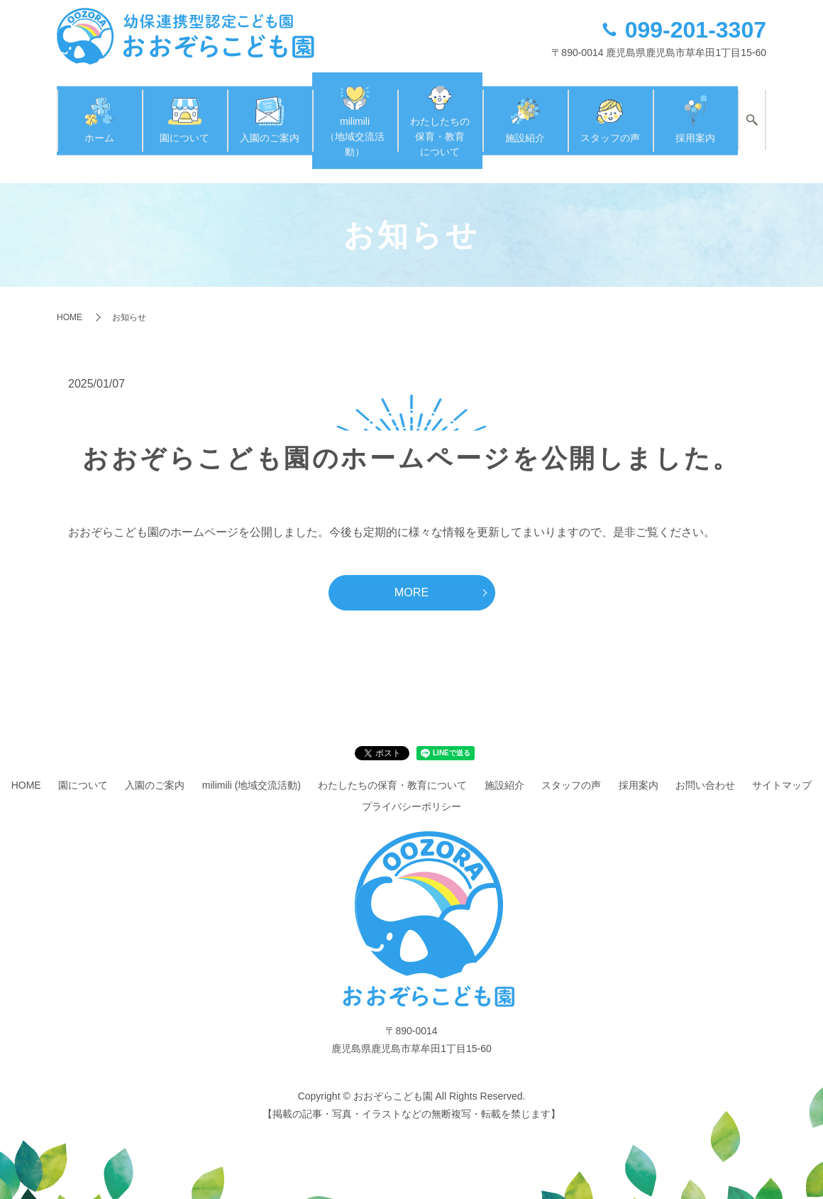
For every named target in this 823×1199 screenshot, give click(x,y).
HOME (69, 296)
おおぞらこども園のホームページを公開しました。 (411, 436)
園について (184, 109)
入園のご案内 (269, 109)
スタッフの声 (610, 109)
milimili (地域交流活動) (251, 766)
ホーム (99, 109)
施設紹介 (525, 109)
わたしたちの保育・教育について (439, 110)
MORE (412, 572)
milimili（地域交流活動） (354, 110)
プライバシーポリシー (411, 786)
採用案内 (695, 109)
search (752, 111)
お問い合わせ (705, 766)
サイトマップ (782, 766)
